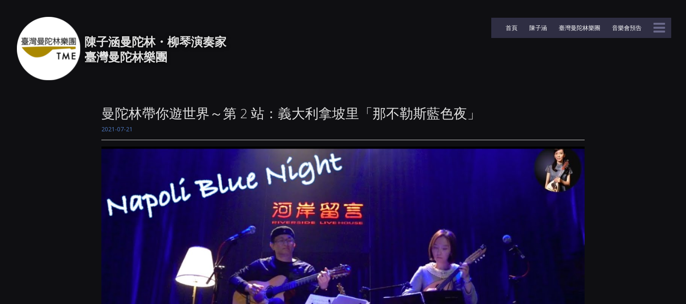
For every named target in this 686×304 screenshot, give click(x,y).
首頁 (510, 28)
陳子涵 (537, 28)
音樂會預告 (626, 28)
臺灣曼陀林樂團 (578, 28)
